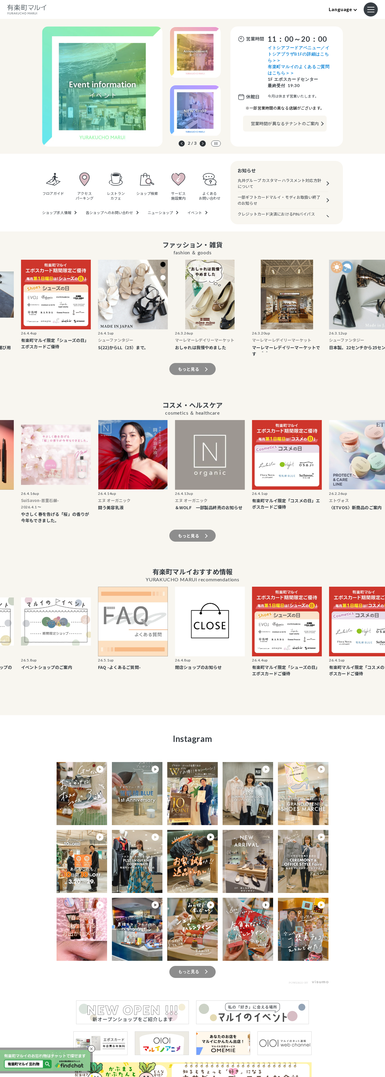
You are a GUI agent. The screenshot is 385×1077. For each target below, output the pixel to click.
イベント (194, 212)
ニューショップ (160, 212)
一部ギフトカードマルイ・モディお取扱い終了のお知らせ (279, 200)
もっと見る (188, 369)
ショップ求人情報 (56, 212)
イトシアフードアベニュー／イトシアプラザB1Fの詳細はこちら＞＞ (299, 54)
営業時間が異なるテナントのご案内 (285, 123)
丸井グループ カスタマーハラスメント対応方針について (279, 183)
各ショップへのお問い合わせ (109, 212)
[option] (102, 86)
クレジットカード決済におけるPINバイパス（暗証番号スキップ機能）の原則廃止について (279, 217)
